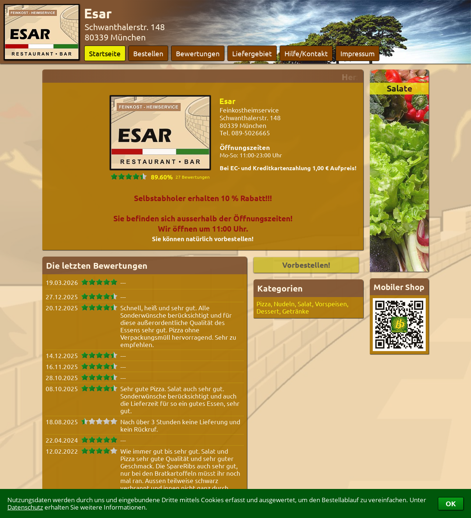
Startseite (105, 53)
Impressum (357, 53)
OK (451, 503)
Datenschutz (25, 507)
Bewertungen (198, 53)
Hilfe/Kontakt (306, 53)
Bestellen (148, 53)
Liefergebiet (252, 53)
